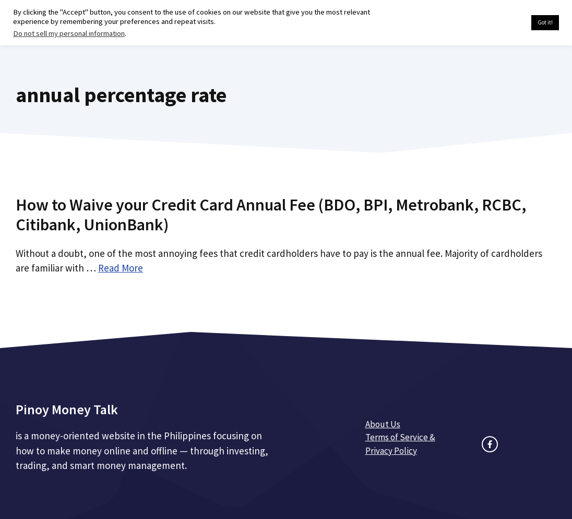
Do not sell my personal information (69, 33)
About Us (382, 424)
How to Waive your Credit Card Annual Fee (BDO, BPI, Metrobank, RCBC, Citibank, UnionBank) (271, 214)
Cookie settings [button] (498, 23)
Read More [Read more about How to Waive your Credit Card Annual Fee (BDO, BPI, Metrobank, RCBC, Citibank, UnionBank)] (120, 268)
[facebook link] (490, 444)
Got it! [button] (545, 22)
